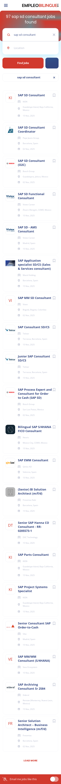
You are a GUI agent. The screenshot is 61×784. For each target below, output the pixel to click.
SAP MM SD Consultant (34, 298)
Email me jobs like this (23, 779)
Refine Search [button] (52, 63)
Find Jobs (23, 63)
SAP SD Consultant (31, 95)
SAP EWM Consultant (33, 460)
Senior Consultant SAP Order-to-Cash (34, 625)
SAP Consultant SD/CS (33, 327)
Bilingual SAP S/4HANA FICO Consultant (34, 429)
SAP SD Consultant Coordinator (31, 129)
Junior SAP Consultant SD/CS (34, 358)
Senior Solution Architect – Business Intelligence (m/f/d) (32, 725)
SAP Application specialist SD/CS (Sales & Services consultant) (34, 265)
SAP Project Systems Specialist (32, 589)
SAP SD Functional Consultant (31, 196)
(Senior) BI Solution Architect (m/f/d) (32, 491)
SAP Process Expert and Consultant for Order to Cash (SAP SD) (35, 394)
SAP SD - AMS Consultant (27, 229)
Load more (30, 760)
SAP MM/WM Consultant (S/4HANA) (34, 659)
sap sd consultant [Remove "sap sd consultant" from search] (28, 77)
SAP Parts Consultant (33, 555)
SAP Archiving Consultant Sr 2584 (31, 686)
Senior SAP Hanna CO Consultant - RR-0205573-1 (33, 527)
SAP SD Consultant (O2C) (31, 163)
